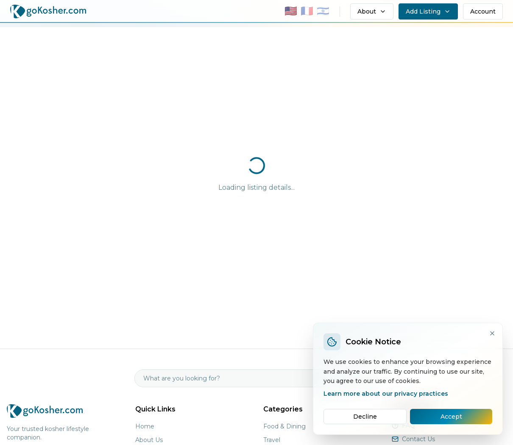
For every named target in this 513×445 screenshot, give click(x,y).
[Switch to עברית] (323, 11)
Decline (365, 416)
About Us (149, 440)
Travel (271, 440)
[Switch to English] (290, 11)
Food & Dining (284, 426)
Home (144, 426)
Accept (451, 416)
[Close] (492, 333)
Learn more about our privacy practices (385, 393)
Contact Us (418, 439)
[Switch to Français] (307, 11)
